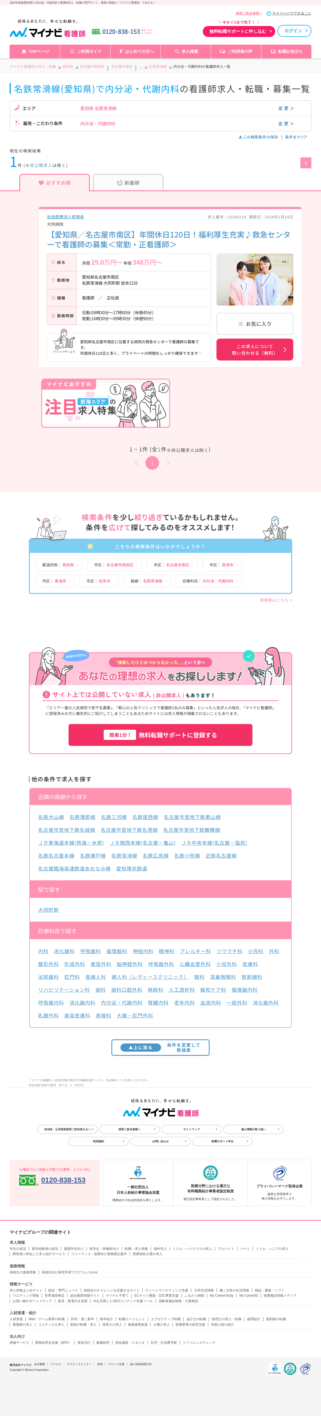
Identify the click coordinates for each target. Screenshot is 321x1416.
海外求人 (160, 1249)
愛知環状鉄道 (131, 868)
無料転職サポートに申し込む (237, 31)
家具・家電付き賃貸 (73, 1301)
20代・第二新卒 (82, 1319)
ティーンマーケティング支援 (166, 1290)
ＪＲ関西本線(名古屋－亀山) (143, 842)
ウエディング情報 (26, 1295)
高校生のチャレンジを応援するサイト (112, 1290)
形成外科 (74, 963)
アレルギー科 (195, 950)
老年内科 (184, 1002)
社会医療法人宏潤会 (65, 217)
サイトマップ (191, 1129)
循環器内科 (245, 989)
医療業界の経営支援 (190, 1324)
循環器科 (116, 950)
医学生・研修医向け (104, 1249)
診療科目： (207, 581)
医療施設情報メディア (280, 1295)
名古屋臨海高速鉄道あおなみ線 (74, 868)
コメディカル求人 (51, 1324)
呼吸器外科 (161, 963)
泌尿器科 (48, 976)
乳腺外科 (48, 1015)
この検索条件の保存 (258, 137)
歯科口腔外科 (126, 989)
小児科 (256, 950)
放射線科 (252, 976)
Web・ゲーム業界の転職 (47, 1319)
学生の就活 (18, 1249)
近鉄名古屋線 (220, 855)
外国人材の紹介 (222, 1324)
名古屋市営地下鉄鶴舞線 (191, 829)
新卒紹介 (106, 1319)
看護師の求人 (22, 1324)
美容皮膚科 (77, 1015)
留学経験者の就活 (45, 1249)
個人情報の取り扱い (253, 1129)
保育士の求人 (112, 1324)
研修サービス (19, 1343)
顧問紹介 (253, 1319)
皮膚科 (250, 963)
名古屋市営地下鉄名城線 (66, 829)
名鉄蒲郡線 (83, 816)
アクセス (55, 1364)
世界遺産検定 (54, 1295)
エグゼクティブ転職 (166, 1319)
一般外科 (237, 1002)
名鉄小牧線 (187, 855)
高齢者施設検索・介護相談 (178, 1301)
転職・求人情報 (136, 1249)
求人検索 (190, 51)
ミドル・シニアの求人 (272, 1249)
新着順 (128, 182)
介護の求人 (161, 1324)
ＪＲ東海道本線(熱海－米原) (71, 842)
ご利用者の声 (240, 51)
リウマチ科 (229, 950)
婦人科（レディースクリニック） (150, 976)
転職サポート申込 (222, 1141)
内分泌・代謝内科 (121, 1002)
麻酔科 (156, 989)
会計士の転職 (196, 1319)
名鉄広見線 (156, 855)
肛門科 (72, 976)
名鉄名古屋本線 (56, 855)
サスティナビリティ (79, 1364)
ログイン (293, 30)
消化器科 (64, 950)
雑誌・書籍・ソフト (270, 1290)
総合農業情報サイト (85, 1295)
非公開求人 (41, 165)
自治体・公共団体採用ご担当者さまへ (67, 1129)
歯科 (100, 989)
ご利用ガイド (89, 51)
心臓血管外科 (195, 963)
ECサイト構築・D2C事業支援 (156, 1295)
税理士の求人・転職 (226, 1319)
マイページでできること (291, 13)
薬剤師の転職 (276, 1319)
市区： (113, 564)
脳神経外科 (130, 963)
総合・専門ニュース (63, 1290)
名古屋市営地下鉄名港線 (129, 829)
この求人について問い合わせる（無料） (255, 349)
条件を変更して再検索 (160, 1047)
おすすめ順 (55, 182)
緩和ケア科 (213, 989)
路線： (146, 581)
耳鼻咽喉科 (223, 976)
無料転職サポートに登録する (160, 735)
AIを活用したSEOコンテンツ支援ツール (123, 1301)
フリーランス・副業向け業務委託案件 (99, 1254)
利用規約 (98, 1141)
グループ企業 (116, 1364)
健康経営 (102, 1343)
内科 (43, 950)
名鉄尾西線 (146, 816)
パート (245, 1249)
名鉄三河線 (114, 816)
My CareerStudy (222, 1295)
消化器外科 (266, 1002)
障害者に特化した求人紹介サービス (39, 1254)
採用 (100, 1364)
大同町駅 (48, 909)
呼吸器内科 (51, 1002)
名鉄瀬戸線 (93, 855)
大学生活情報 (204, 1290)
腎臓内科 (158, 1002)
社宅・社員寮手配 (164, 1343)
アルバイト (226, 1249)
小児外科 (226, 963)
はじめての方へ (139, 51)
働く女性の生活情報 (234, 1290)
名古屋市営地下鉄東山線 (192, 816)
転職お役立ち (290, 51)
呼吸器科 (90, 950)
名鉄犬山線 (51, 816)
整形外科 (48, 963)
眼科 (199, 976)
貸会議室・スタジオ (130, 1343)
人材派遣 (16, 1319)
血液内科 (210, 1002)
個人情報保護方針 (141, 1364)
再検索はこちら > (276, 600)
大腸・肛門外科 (135, 1015)
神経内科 (143, 950)
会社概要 (39, 1364)
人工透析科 (182, 989)
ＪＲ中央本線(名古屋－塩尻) (214, 842)
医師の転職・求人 (83, 1324)
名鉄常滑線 (124, 855)
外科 (274, 950)
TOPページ (39, 51)
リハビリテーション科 (64, 989)
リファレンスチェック (199, 1343)
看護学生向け (74, 1249)
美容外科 (101, 963)
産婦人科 (95, 976)
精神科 (166, 950)
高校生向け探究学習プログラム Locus (69, 1272)
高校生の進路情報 (23, 1272)
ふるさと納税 (194, 1295)
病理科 (103, 1015)
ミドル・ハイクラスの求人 (192, 1249)
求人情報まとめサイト (26, 1290)
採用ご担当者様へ (249, 13)
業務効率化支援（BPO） (53, 1343)
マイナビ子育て (117, 1295)
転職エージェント (132, 1319)
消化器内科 (83, 1002)
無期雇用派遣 (138, 1324)
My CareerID (248, 1295)
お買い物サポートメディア (32, 1301)
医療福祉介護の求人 (147, 1254)
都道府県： (58, 564)
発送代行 (84, 1343)
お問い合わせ (160, 1141)
